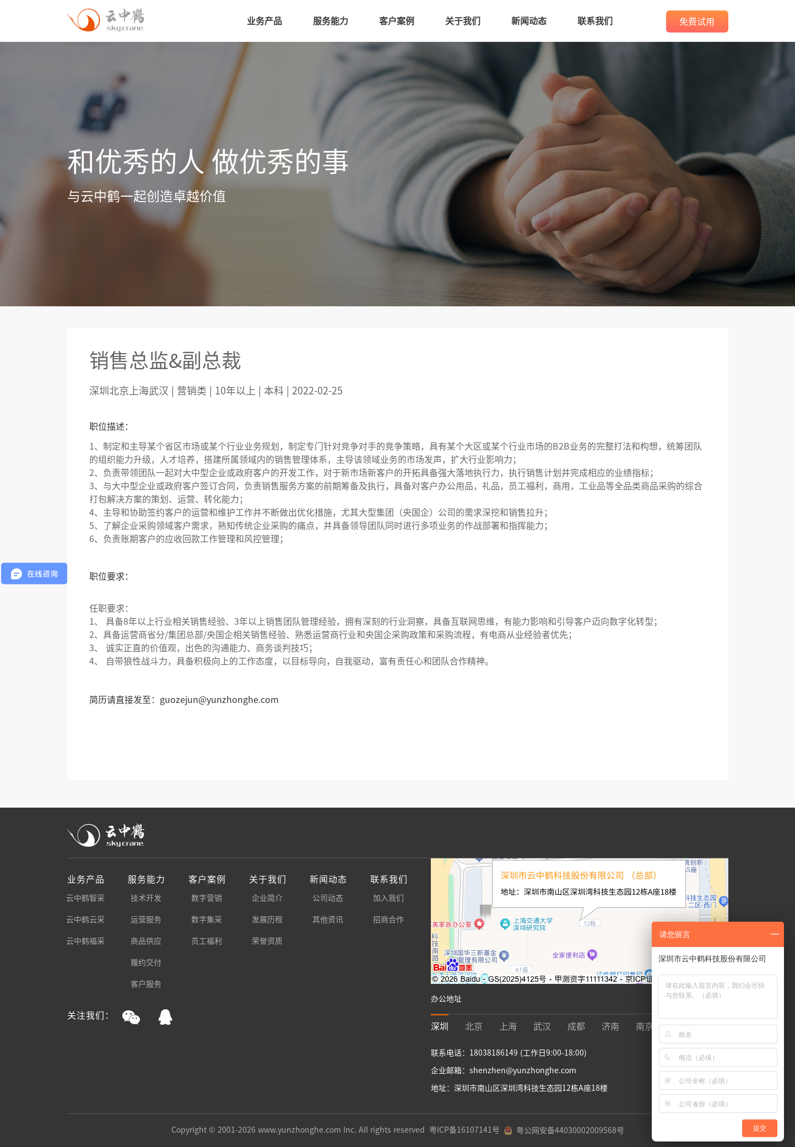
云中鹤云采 (85, 919)
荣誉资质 (267, 941)
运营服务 (146, 919)
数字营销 (206, 898)
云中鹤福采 (85, 941)
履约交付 (146, 962)
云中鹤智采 (85, 898)
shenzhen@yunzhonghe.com (522, 1070)
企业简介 (267, 898)
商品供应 (146, 941)
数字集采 (206, 919)
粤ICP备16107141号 (464, 1130)
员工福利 (206, 941)
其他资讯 (327, 919)
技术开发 (146, 898)
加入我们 (388, 898)
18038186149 (494, 1053)
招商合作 (388, 919)
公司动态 (327, 898)
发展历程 (267, 919)
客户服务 (146, 984)
